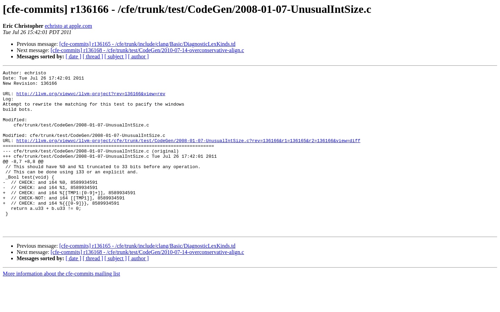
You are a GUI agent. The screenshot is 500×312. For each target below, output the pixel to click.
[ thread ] (93, 56)
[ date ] (73, 56)
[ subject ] (116, 56)
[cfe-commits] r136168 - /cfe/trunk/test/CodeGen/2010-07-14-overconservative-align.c (147, 50)
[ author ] (138, 56)
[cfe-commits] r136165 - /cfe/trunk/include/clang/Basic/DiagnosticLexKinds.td (147, 44)
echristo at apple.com (68, 26)
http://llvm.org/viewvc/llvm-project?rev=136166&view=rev (90, 99)
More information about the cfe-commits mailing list (61, 306)
